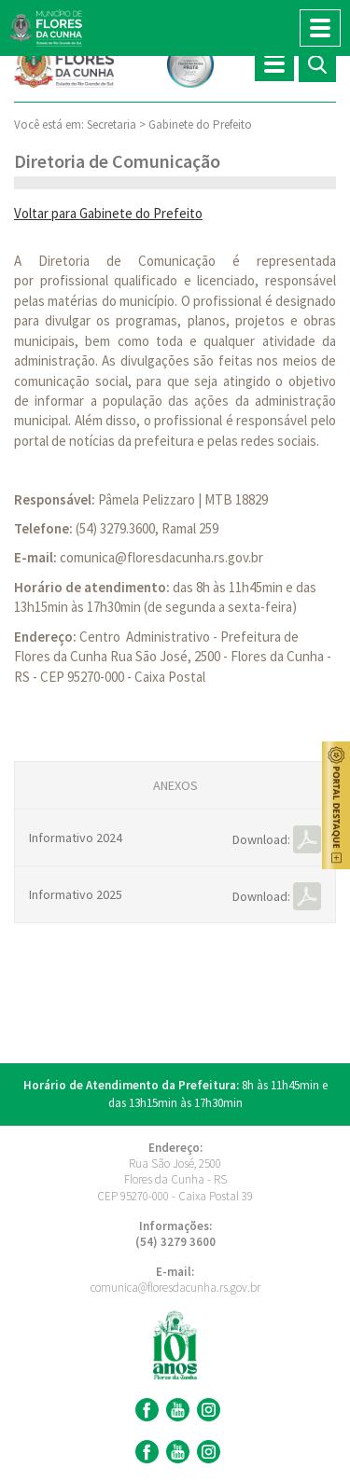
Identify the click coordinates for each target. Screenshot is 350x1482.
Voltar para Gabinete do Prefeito (108, 213)
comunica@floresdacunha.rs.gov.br (161, 557)
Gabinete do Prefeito (200, 124)
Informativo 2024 (75, 837)
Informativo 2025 (75, 894)
